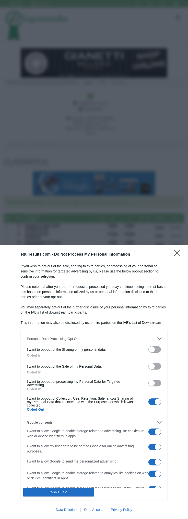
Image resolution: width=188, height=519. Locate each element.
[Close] (178, 254)
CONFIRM (58, 492)
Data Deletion (66, 510)
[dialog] (94, 382)
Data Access (93, 510)
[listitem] (94, 338)
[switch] (154, 349)
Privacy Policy (121, 510)
